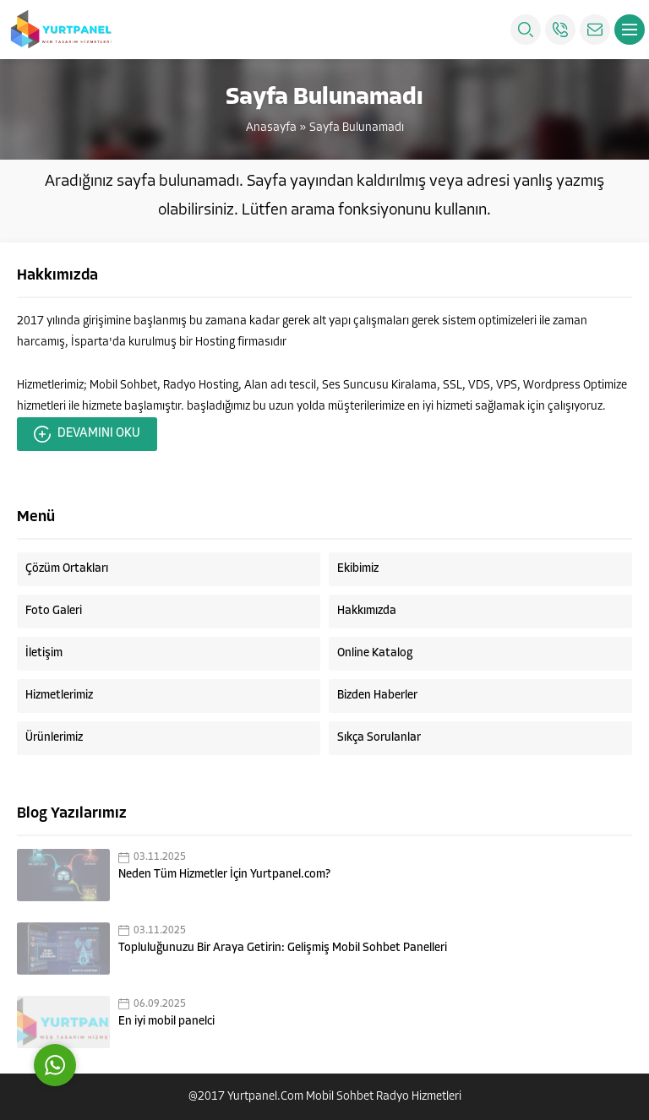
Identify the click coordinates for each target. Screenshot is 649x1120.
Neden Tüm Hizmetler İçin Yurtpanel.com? (224, 874)
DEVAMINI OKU (87, 434)
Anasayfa (271, 128)
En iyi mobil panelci (166, 1021)
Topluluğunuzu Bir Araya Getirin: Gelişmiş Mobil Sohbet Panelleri (282, 948)
